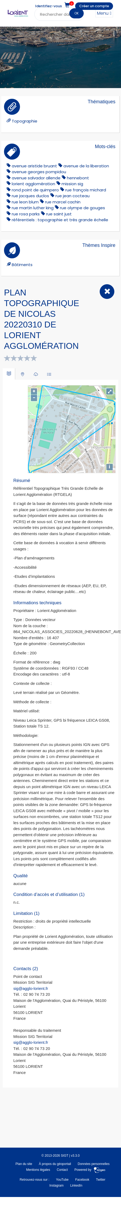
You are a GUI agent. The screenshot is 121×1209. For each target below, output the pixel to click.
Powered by (90, 1170)
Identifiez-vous (48, 6)
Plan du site (23, 1164)
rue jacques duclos (30, 196)
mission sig (72, 184)
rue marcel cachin (62, 202)
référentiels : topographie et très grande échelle (60, 220)
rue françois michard (85, 190)
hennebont (78, 178)
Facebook (82, 1180)
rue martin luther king (33, 208)
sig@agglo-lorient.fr (30, 988)
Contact (62, 1170)
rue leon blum (25, 202)
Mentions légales (38, 1170)
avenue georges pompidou (39, 172)
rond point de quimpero (35, 190)
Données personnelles (94, 1164)
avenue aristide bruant (34, 166)
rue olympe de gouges (82, 208)
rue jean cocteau (72, 196)
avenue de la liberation (86, 166)
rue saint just (59, 214)
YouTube (62, 1180)
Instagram (56, 1185)
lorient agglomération (33, 184)
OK (76, 13)
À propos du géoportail (55, 1164)
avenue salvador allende (36, 178)
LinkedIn (76, 1185)
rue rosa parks (26, 214)
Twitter (100, 1180)
